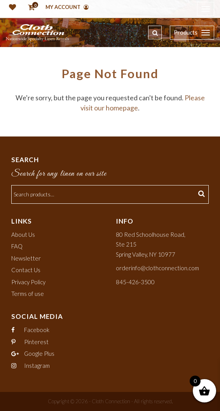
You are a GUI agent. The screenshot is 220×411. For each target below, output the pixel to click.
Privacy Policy (28, 281)
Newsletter (26, 258)
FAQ (17, 246)
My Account (67, 7)
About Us (23, 234)
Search (202, 194)
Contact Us (25, 269)
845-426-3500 (135, 281)
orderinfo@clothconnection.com (157, 267)
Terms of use (27, 293)
